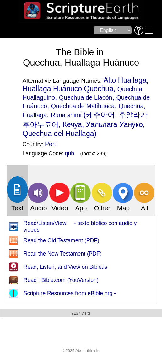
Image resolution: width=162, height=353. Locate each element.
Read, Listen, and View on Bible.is (65, 267)
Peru (51, 144)
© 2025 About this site (81, 350)
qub (69, 153)
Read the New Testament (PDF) (63, 254)
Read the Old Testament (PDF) (61, 240)
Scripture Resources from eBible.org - (70, 293)
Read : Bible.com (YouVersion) (61, 280)
